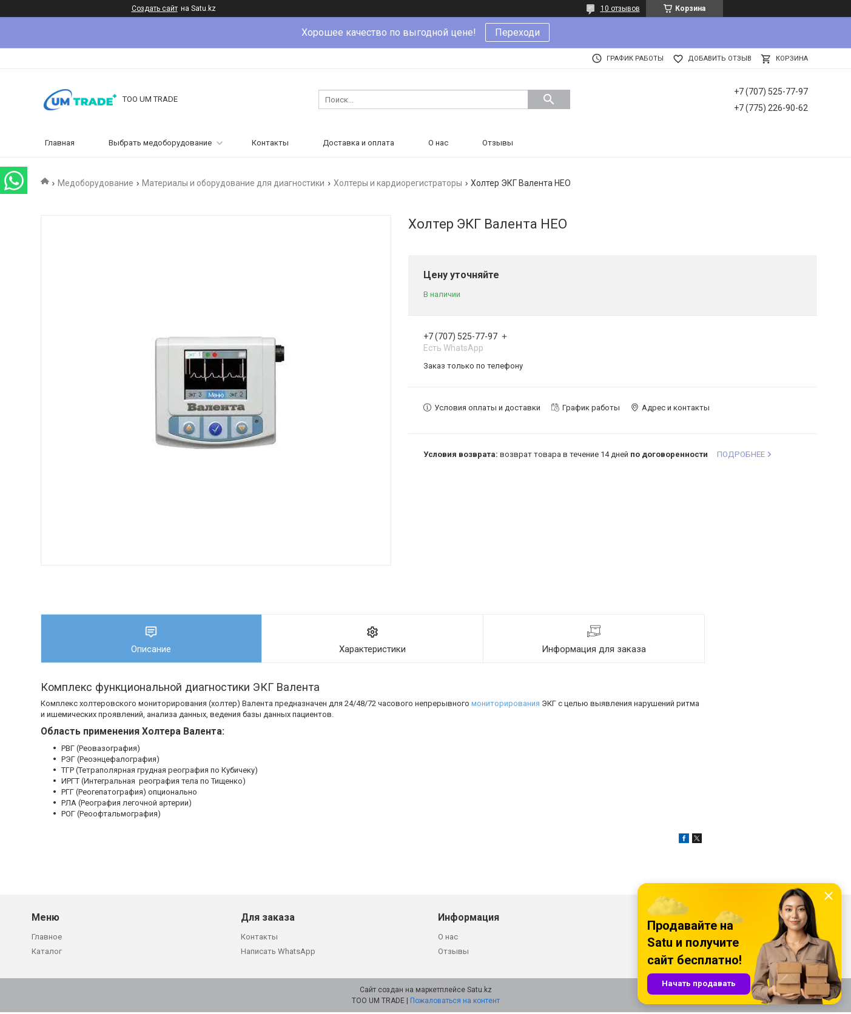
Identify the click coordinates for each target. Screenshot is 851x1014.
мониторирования (505, 705)
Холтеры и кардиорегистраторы (398, 183)
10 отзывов (620, 8)
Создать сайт (155, 8)
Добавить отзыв (720, 58)
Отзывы (497, 142)
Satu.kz (479, 991)
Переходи (517, 32)
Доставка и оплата (358, 142)
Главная (60, 142)
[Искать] (549, 99)
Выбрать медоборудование (160, 142)
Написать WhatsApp (278, 953)
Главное (47, 939)
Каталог (47, 953)
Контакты (270, 142)
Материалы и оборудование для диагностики (233, 183)
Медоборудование (95, 183)
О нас (438, 142)
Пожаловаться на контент (455, 1002)
